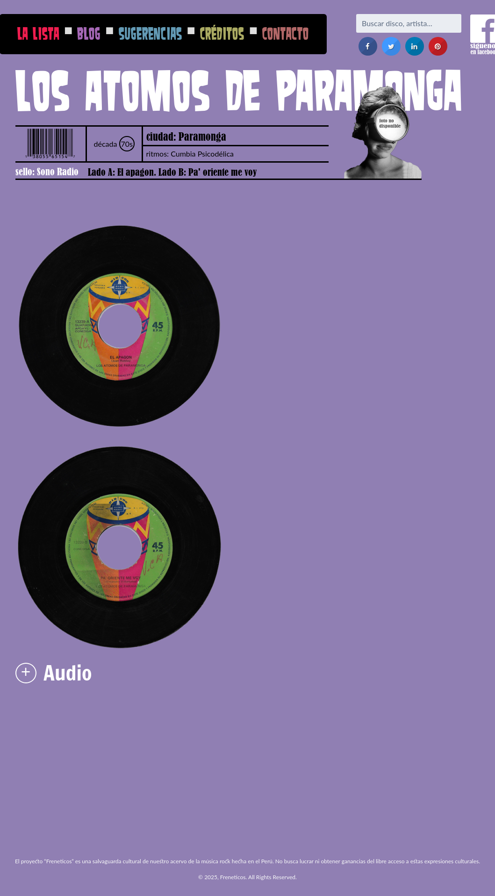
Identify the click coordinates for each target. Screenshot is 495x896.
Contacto (285, 33)
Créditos (222, 33)
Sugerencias (150, 33)
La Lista (38, 33)
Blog (88, 33)
